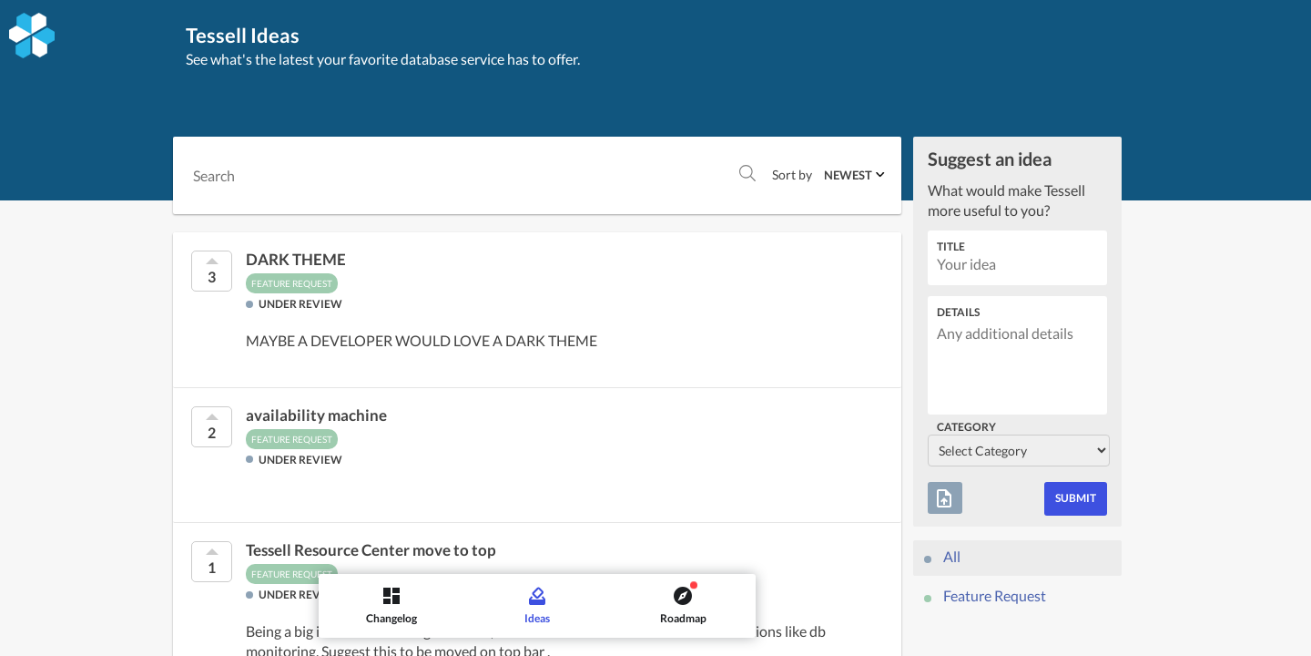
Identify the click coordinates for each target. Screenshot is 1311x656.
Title (951, 246)
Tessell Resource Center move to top (371, 550)
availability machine (316, 415)
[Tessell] (32, 35)
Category (966, 427)
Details (958, 312)
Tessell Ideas (247, 35)
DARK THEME (296, 260)
